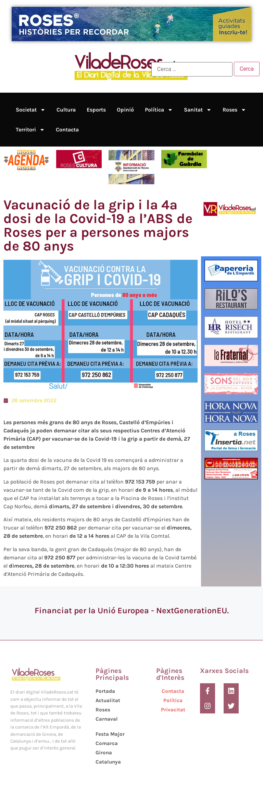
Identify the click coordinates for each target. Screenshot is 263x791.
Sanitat (198, 110)
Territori (30, 130)
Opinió (125, 109)
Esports (96, 109)
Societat (31, 110)
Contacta (67, 129)
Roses (234, 110)
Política (159, 110)
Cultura (66, 109)
